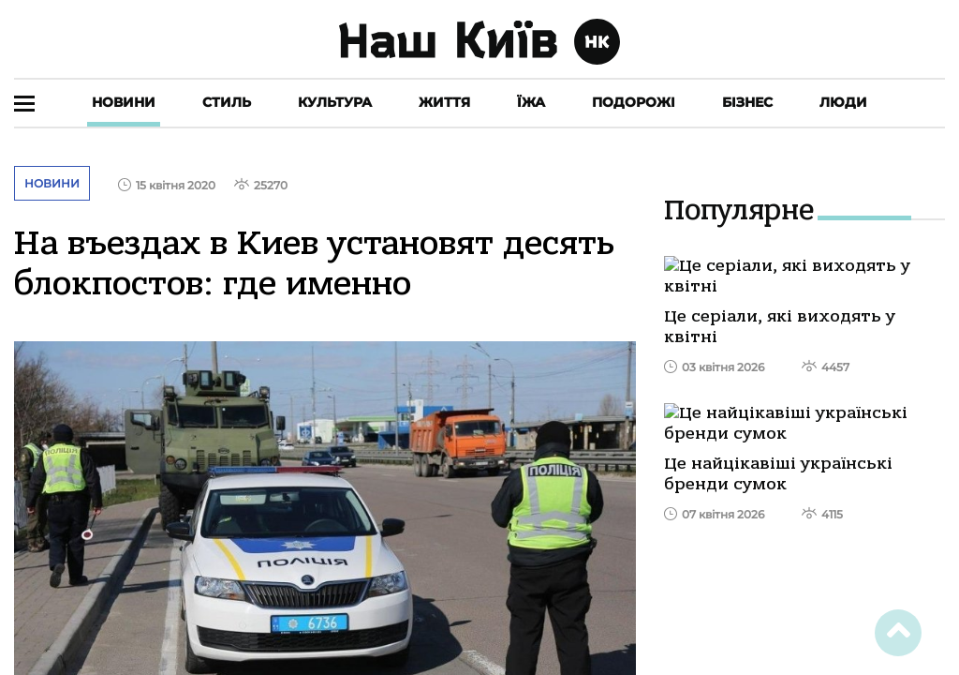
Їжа (531, 102)
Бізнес (747, 102)
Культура (335, 102)
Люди (843, 102)
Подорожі (633, 102)
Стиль (226, 102)
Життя (444, 102)
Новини (123, 102)
